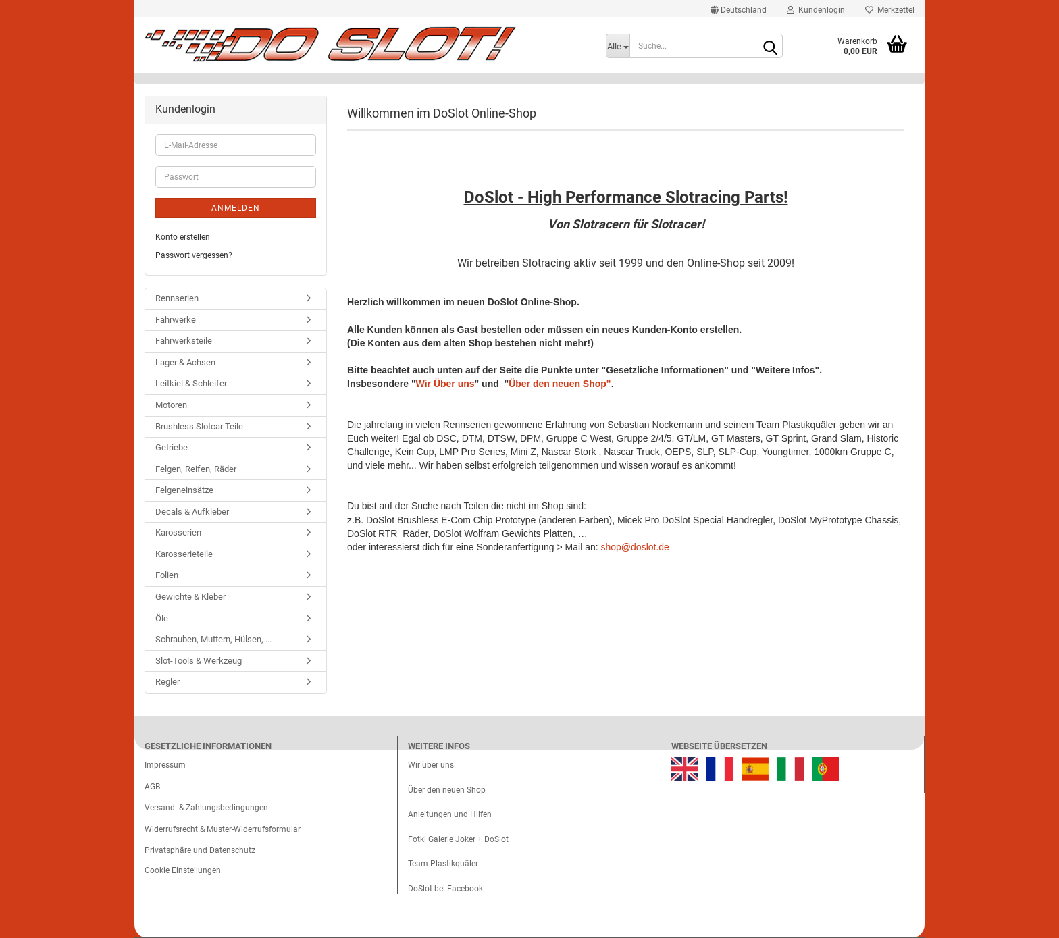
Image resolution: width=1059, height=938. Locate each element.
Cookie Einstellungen (183, 870)
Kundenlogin (816, 10)
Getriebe (171, 447)
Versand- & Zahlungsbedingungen (206, 807)
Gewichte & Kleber (190, 597)
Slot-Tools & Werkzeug (198, 661)
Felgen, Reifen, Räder (195, 469)
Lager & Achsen (185, 362)
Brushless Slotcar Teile (199, 426)
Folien (166, 575)
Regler (167, 682)
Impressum (165, 765)
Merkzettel (889, 10)
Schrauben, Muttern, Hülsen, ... (213, 639)
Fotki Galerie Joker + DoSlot (458, 839)
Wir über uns (431, 765)
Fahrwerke (175, 320)
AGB (152, 786)
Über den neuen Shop (447, 790)
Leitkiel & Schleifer (191, 383)
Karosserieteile (184, 554)
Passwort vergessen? (193, 255)
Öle (161, 618)
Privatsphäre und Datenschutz (200, 850)
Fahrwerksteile (183, 341)
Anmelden (235, 208)
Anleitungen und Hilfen (450, 814)
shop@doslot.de (635, 547)
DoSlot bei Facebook (445, 888)
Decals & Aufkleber (192, 511)
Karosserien (178, 532)
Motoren (171, 405)
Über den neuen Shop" (560, 383)
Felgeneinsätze (184, 490)
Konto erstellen (182, 237)
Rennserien (177, 298)
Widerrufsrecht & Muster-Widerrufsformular (223, 829)
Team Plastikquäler (443, 863)
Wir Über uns (445, 383)
